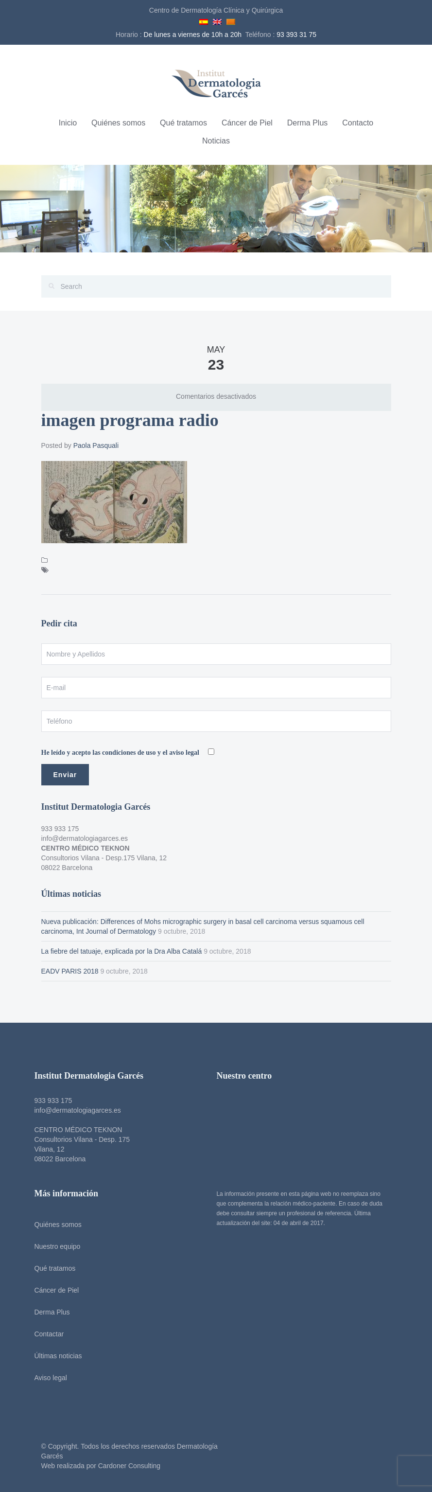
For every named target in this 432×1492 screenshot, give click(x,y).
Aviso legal (48, 1378)
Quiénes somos (118, 123)
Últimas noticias (56, 1356)
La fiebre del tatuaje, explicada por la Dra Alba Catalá (121, 951)
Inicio (68, 123)
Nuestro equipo (55, 1246)
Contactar (47, 1334)
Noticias (216, 141)
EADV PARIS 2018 (70, 971)
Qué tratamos (183, 123)
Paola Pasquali (96, 445)
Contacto (357, 123)
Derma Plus (307, 123)
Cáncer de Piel (247, 123)
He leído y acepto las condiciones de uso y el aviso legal (121, 752)
